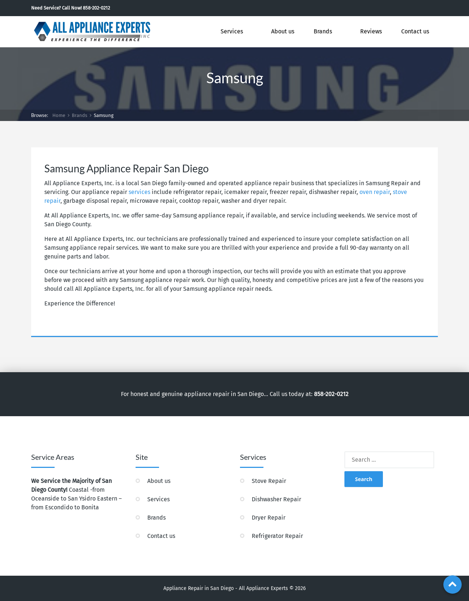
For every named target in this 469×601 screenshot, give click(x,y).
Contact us (415, 31)
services (139, 191)
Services (232, 31)
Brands (323, 31)
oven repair (374, 191)
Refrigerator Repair (277, 535)
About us (282, 31)
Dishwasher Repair (276, 499)
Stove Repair (269, 480)
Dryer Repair (268, 517)
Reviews (371, 31)
